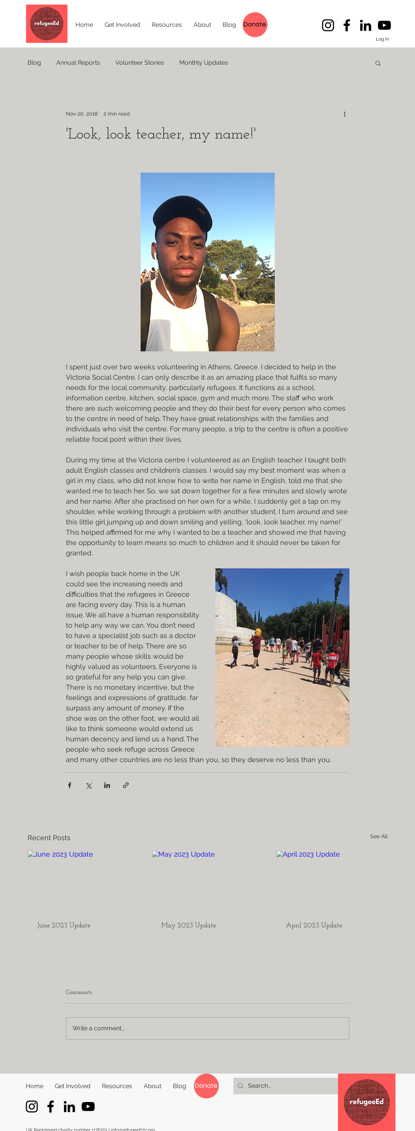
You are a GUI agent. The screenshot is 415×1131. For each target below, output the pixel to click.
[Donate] (255, 24)
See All (379, 836)
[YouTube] (384, 25)
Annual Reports (78, 62)
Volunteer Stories (139, 62)
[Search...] (286, 1086)
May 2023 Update (188, 925)
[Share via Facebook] (69, 785)
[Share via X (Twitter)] (88, 785)
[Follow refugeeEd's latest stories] (347, 25)
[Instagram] (328, 25)
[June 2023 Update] (83, 882)
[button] (378, 63)
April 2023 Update (314, 925)
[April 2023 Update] (332, 882)
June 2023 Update (63, 925)
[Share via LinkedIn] (107, 785)
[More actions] (344, 113)
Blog (34, 62)
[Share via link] (126, 785)
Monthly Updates (203, 62)
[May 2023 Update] (207, 882)
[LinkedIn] (366, 25)
